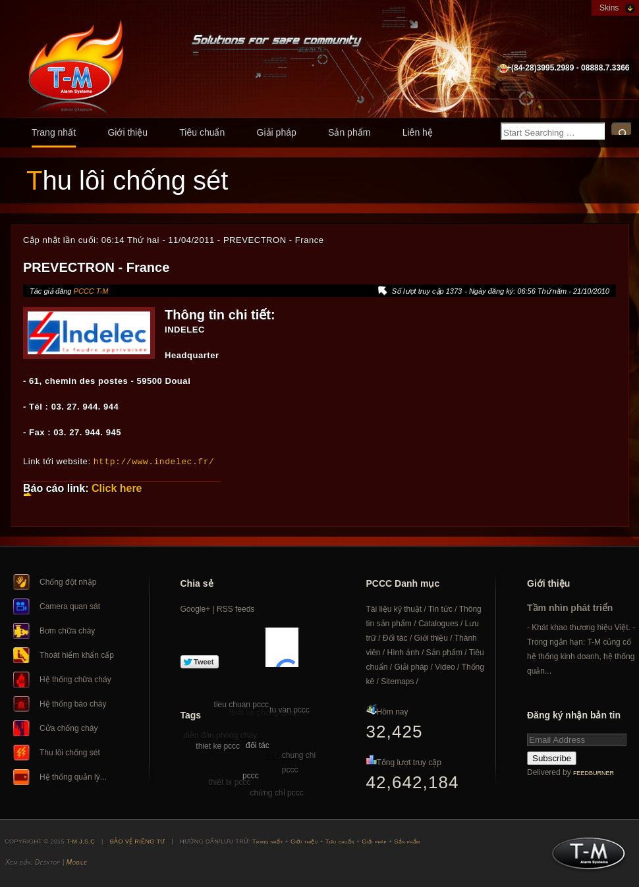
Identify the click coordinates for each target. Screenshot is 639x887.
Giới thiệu (127, 132)
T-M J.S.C (584, 856)
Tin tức (440, 608)
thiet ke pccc (218, 745)
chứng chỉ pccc (277, 792)
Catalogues (438, 623)
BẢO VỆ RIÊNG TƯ (137, 841)
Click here (117, 487)
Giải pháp (276, 132)
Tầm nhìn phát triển (570, 607)
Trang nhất (54, 132)
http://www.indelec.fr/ (154, 461)
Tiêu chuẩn (202, 132)
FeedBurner (593, 772)
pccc (250, 775)
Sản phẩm (349, 132)
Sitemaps (397, 680)
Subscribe (551, 758)
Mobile (77, 861)
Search (621, 129)
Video (445, 666)
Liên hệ (418, 132)
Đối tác (395, 637)
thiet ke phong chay (263, 712)
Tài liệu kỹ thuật (394, 608)
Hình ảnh (403, 652)
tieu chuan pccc (241, 704)
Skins (609, 8)
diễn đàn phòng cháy (220, 734)
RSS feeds (235, 608)
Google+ (196, 608)
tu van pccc (289, 709)
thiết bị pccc (229, 781)
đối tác (257, 744)
